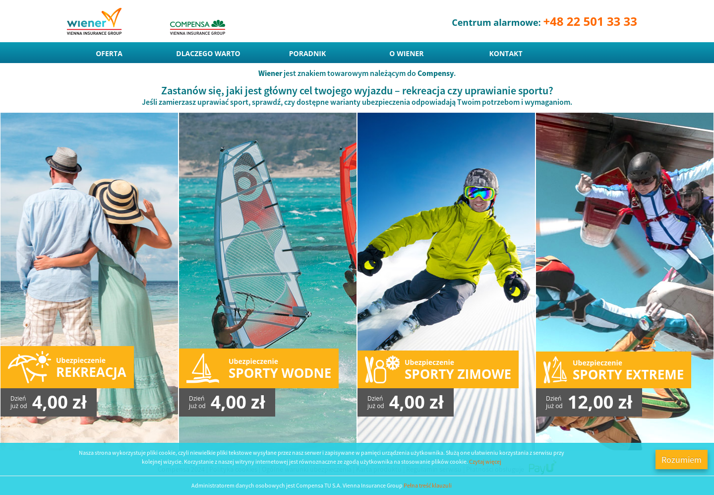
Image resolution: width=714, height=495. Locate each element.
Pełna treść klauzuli (428, 485)
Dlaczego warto (208, 53)
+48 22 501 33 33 (590, 21)
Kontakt (506, 53)
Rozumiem (681, 459)
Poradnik (307, 53)
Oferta (109, 53)
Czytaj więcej (485, 461)
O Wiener (406, 53)
